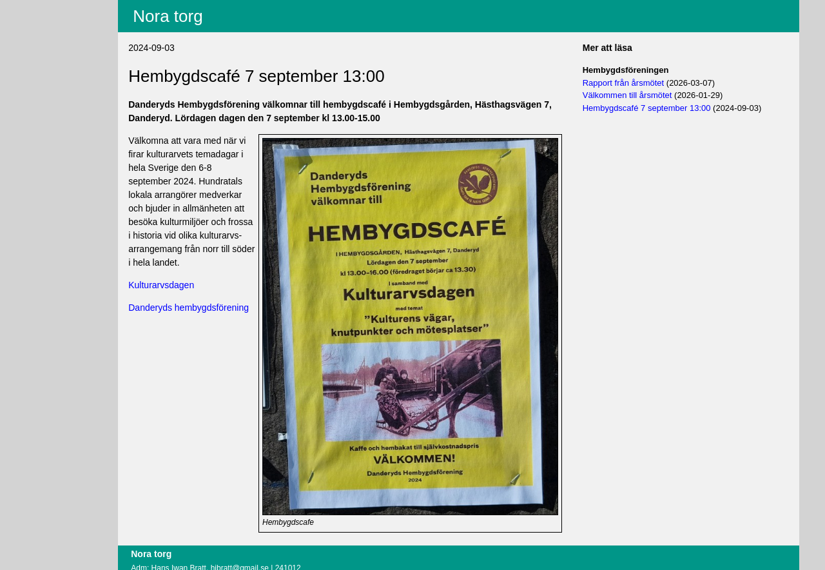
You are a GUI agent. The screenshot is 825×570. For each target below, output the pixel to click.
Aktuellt (51, 8)
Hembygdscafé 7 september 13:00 (659, 108)
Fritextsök (55, 42)
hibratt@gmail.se (276, 546)
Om (43, 102)
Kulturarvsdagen (198, 285)
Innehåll (52, 25)
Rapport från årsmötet (635, 83)
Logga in (53, 86)
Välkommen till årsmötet (639, 95)
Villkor (52, 62)
